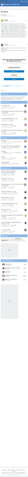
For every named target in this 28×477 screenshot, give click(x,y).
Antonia (6, 97)
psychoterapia (17, 240)
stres (21, 240)
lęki (22, 239)
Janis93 (2, 97)
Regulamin (4, 469)
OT (2, 105)
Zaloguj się (14, 79)
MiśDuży (20, 97)
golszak (5, 179)
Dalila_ (5, 133)
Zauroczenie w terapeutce (6, 191)
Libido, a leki (3, 209)
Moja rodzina (3, 140)
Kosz (14, 106)
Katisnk (5, 163)
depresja (4, 240)
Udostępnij (6, 86)
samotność (12, 239)
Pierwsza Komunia (4, 124)
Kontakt (14, 471)
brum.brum (5, 106)
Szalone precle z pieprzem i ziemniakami (12, 267)
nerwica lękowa (11, 240)
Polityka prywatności (11, 469)
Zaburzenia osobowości (17, 141)
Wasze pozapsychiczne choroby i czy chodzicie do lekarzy (12, 111)
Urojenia (2, 156)
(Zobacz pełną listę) (21, 96)
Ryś (4, 204)
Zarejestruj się (14, 71)
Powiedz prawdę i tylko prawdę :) (11, 275)
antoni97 (5, 141)
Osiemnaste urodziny (5, 197)
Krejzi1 (8, 268)
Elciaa (9, 97)
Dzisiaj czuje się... (8, 264)
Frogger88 (5, 152)
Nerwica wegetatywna (5, 162)
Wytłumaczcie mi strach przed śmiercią (8, 171)
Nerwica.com (15, 4)
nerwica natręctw (6, 239)
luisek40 (5, 14)
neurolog (2, 30)
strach (24, 240)
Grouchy (17, 97)
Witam (13, 179)
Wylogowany (12, 97)
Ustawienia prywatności (20, 469)
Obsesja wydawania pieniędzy (7, 118)
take (23, 97)
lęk (2, 239)
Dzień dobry (3, 151)
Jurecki (8, 276)
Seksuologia (15, 210)
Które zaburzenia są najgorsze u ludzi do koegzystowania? (12, 130)
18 (12, 172)
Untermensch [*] (4, 178)
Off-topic (14, 125)
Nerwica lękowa (11, 15)
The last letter (7, 271)
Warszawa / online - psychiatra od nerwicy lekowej (10, 146)
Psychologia (14, 133)
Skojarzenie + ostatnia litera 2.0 (11, 279)
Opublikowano (10, 21)
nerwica (18, 239)
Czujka (5, 147)
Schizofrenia (11, 204)
